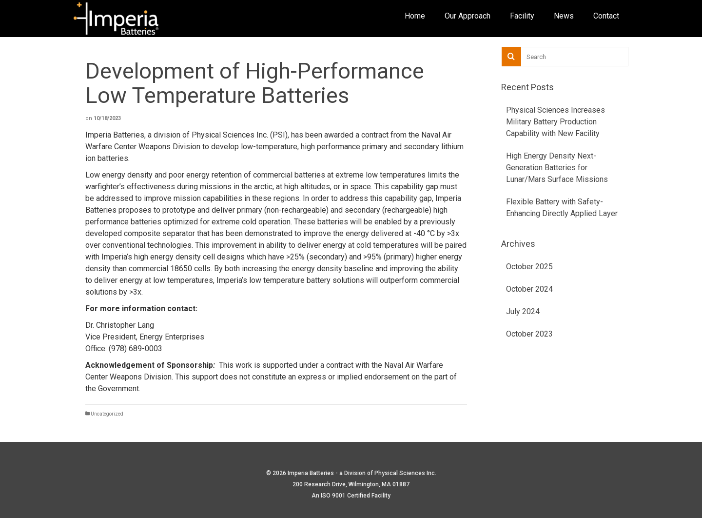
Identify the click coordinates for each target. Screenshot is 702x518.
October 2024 (529, 289)
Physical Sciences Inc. (405, 473)
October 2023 (529, 334)
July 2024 (523, 311)
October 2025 (529, 266)
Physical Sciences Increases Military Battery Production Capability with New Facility (555, 121)
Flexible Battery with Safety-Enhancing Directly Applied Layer (562, 207)
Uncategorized (107, 414)
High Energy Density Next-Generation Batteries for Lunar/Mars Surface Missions (557, 167)
